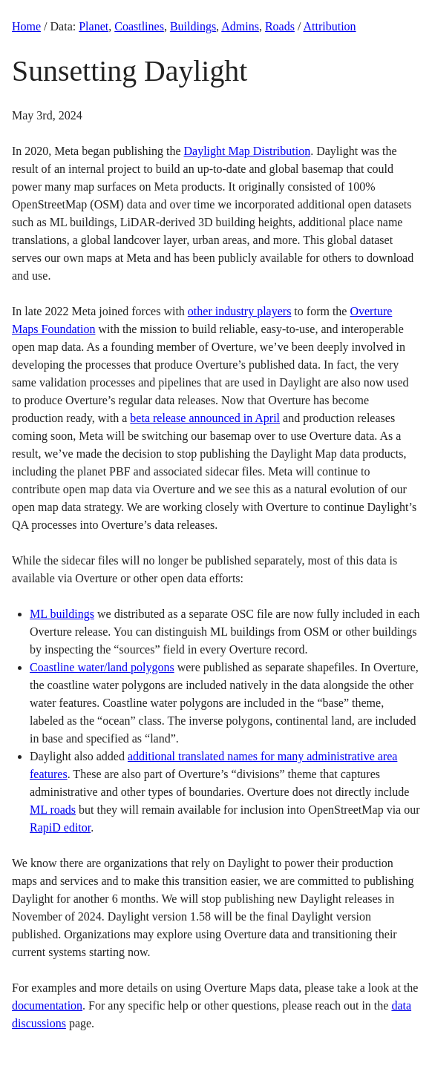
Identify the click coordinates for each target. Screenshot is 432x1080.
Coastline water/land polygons (102, 667)
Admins (240, 26)
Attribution (329, 26)
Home (26, 26)
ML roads (53, 809)
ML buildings (62, 614)
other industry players (240, 311)
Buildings (193, 26)
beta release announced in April (205, 418)
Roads (280, 26)
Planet (93, 26)
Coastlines (139, 26)
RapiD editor (60, 827)
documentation (47, 1005)
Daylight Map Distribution (247, 151)
